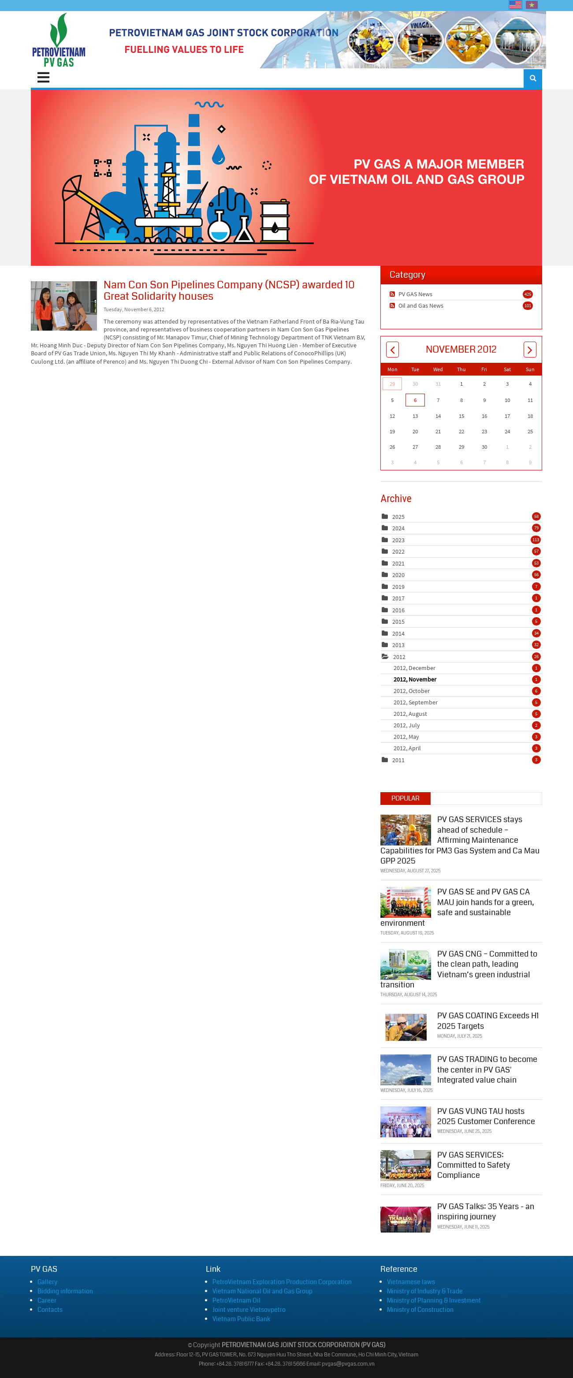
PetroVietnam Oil (236, 1300)
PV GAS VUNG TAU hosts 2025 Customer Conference (486, 1115)
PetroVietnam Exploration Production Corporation (282, 1281)
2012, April (467, 748)
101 (528, 305)
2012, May (467, 737)
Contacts (50, 1309)
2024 (398, 528)
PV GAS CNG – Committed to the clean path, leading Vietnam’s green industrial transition (458, 968)
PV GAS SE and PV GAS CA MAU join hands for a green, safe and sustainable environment (457, 906)
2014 (398, 633)
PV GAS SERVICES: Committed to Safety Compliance (473, 1164)
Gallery (47, 1281)
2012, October (467, 691)
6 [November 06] (415, 400)
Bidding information (65, 1291)
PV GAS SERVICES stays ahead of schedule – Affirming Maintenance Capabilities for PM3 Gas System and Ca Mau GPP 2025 (460, 839)
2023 (398, 540)
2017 (398, 598)
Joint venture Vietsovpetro (249, 1309)
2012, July (467, 725)
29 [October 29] (392, 383)
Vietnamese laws (411, 1281)
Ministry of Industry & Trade (425, 1291)
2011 (398, 760)
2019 (398, 587)
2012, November (467, 679)
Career (46, 1300)
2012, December (467, 668)
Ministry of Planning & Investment (434, 1300)
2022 (398, 551)
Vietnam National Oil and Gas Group (262, 1291)
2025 (398, 517)
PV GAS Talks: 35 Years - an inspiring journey (485, 1210)
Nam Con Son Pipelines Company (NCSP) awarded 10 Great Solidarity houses (64, 306)
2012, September (467, 702)
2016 (398, 610)
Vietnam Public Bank (241, 1319)
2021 (398, 563)
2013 (398, 645)
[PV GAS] (59, 39)
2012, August (467, 714)
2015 (398, 622)
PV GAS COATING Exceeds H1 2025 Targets (488, 1020)
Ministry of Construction (420, 1309)
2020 (398, 575)
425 (528, 294)
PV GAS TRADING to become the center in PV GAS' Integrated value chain (487, 1069)
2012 (399, 657)
